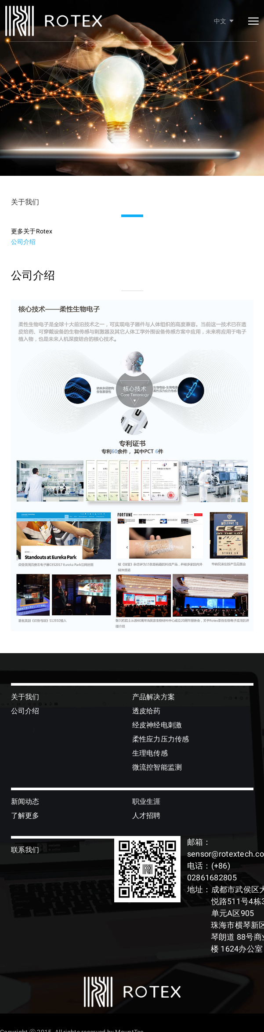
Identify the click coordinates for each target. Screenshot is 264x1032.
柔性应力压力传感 (160, 739)
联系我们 (25, 850)
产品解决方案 (153, 697)
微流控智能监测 (157, 767)
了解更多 (25, 815)
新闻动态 (25, 801)
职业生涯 (146, 801)
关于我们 (25, 697)
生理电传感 (150, 753)
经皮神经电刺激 (157, 725)
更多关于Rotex (32, 231)
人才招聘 (146, 815)
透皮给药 (146, 711)
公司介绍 (23, 241)
